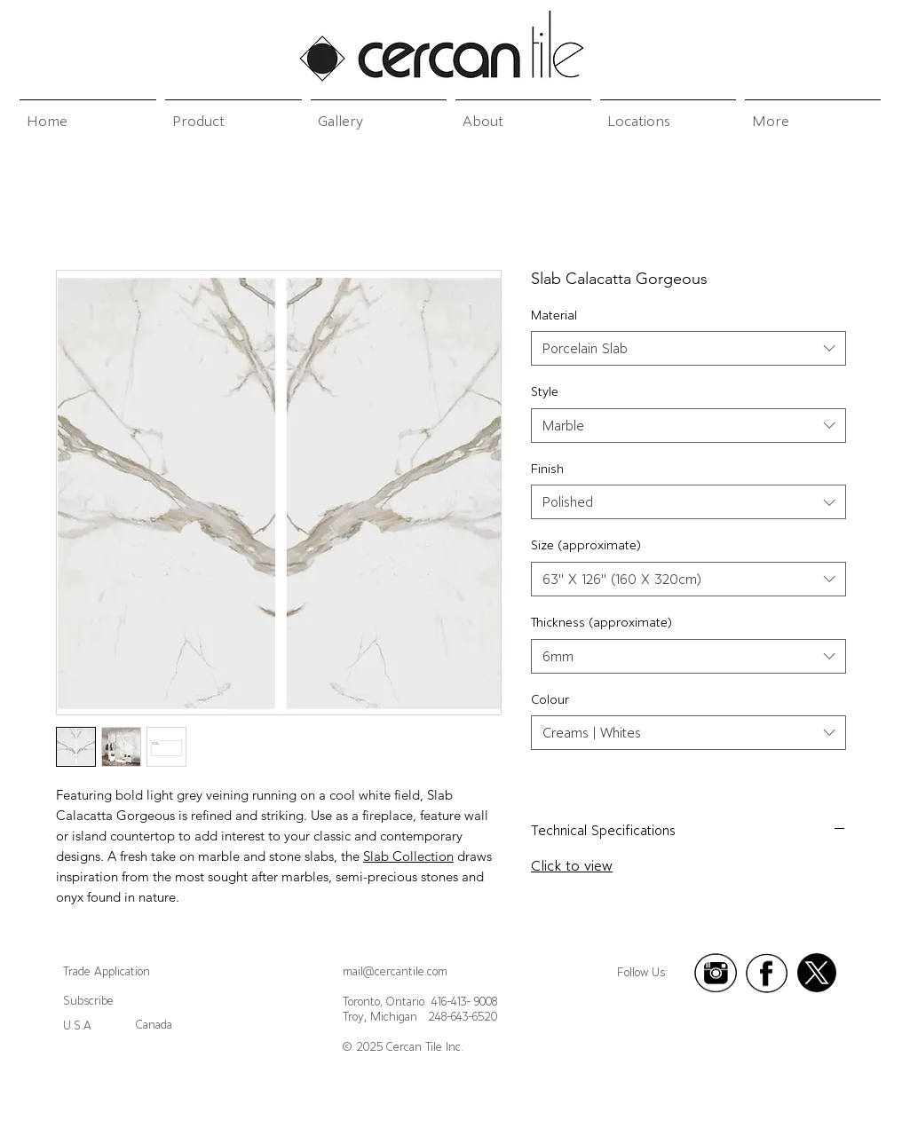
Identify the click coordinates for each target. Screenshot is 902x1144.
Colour (550, 699)
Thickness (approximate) (601, 622)
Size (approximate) (586, 545)
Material (554, 315)
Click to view (572, 865)
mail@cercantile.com (395, 971)
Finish (547, 469)
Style (544, 391)
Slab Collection (408, 856)
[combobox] (688, 348)
